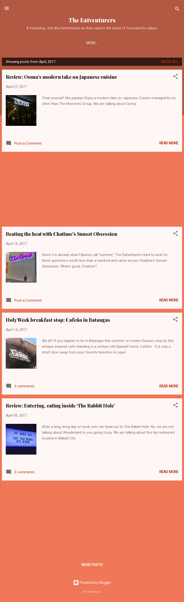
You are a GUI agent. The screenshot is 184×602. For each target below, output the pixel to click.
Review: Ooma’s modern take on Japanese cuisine (61, 77)
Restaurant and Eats (71, 43)
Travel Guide (111, 43)
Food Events (164, 43)
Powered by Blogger (92, 583)
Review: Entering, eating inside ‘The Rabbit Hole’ (60, 406)
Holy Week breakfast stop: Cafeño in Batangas (58, 320)
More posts (92, 566)
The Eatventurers (92, 20)
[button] (175, 78)
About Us (35, 43)
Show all (169, 63)
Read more (168, 144)
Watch (138, 43)
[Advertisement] (92, 190)
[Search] (177, 9)
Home (13, 43)
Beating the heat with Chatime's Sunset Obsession (61, 234)
